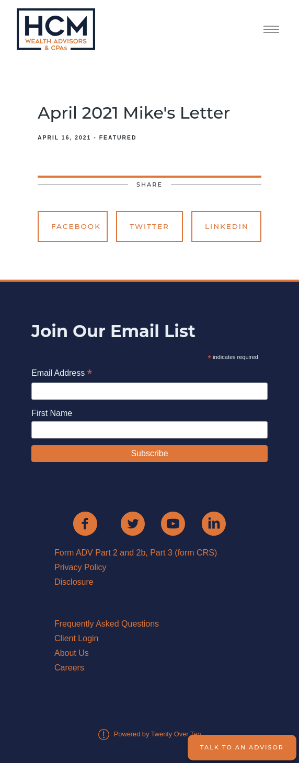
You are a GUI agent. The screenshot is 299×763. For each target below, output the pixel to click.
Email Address (61, 374)
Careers (69, 667)
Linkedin (227, 226)
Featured (118, 138)
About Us (71, 653)
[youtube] (173, 523)
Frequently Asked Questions (106, 623)
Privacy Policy (80, 567)
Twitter (149, 226)
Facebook (76, 226)
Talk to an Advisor (242, 747)
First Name (51, 413)
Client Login (76, 638)
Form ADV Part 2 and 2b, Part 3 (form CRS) (135, 552)
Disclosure (74, 581)
